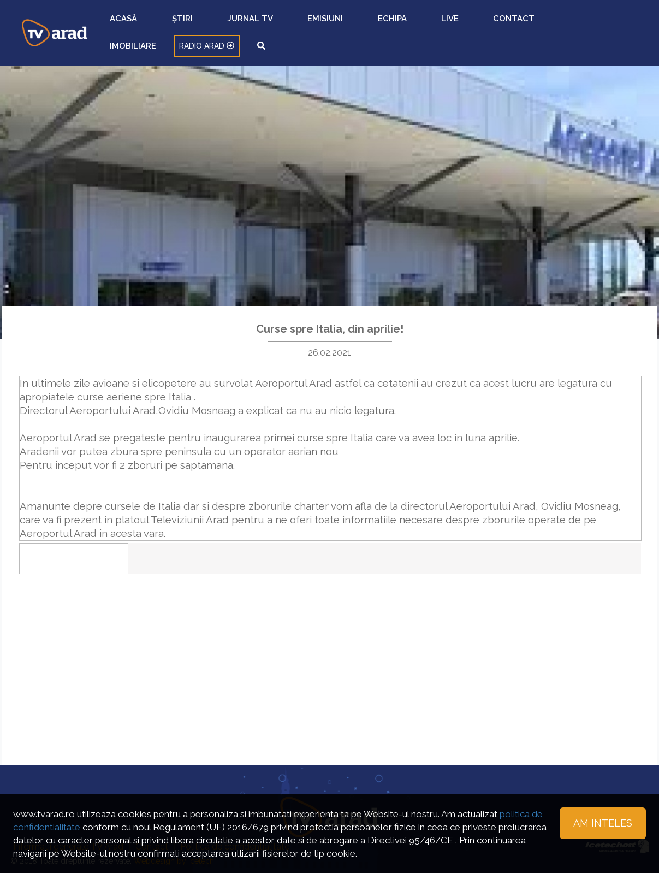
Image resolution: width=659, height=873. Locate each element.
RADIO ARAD (565, 24)
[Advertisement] (330, 645)
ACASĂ (241, 24)
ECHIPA (394, 24)
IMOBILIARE (507, 24)
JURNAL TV (311, 24)
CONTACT (459, 24)
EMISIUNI (356, 24)
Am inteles (602, 823)
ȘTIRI (272, 24)
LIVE (424, 24)
